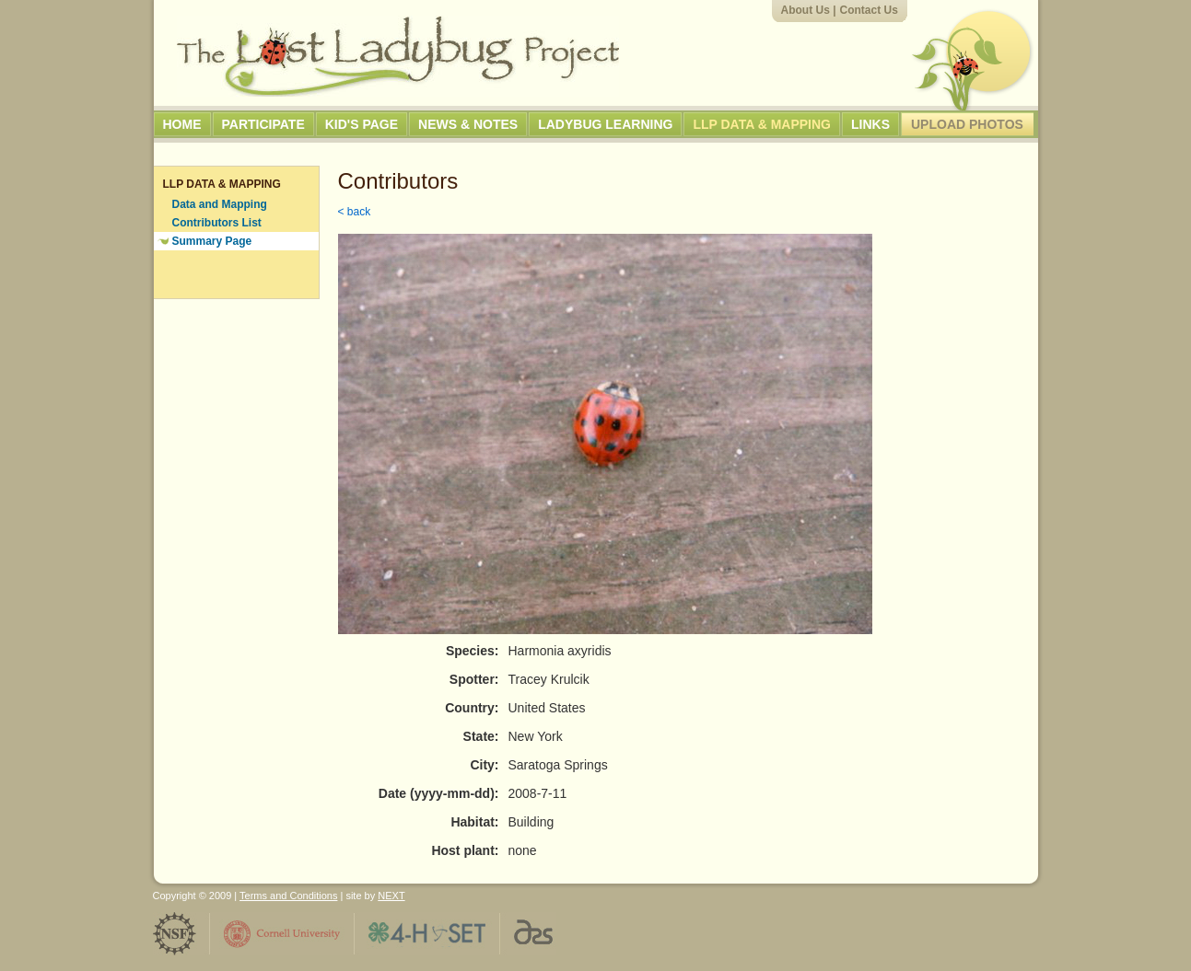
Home (182, 124)
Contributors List (217, 222)
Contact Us (869, 10)
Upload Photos (967, 124)
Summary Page (212, 241)
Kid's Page (361, 124)
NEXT (391, 895)
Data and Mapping (219, 204)
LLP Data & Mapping (762, 124)
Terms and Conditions (288, 895)
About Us (805, 10)
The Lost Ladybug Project (398, 56)
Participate (263, 124)
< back (354, 211)
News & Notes (468, 124)
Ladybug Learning (605, 124)
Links (870, 124)
